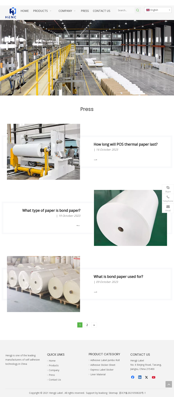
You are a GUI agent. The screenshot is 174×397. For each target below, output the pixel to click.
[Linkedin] (140, 377)
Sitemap (113, 392)
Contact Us (55, 379)
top (169, 384)
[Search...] (125, 10)
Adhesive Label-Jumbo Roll (105, 360)
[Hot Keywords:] (138, 10)
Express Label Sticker (102, 369)
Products (54, 365)
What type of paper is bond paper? (51, 210)
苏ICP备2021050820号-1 (132, 392)
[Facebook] (133, 377)
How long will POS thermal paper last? (126, 144)
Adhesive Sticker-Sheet (102, 364)
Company (54, 370)
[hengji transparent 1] (13, 12)
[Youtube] (154, 377)
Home (52, 360)
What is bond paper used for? (118, 276)
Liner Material (98, 374)
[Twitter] (147, 377)
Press (52, 374)
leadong (103, 392)
